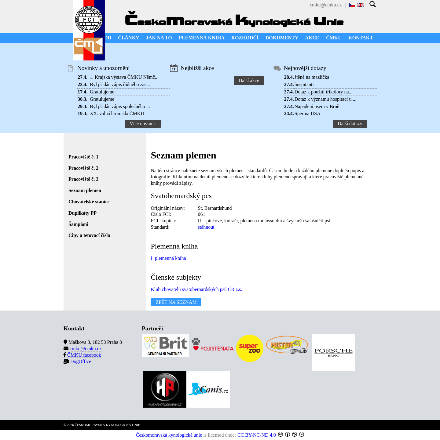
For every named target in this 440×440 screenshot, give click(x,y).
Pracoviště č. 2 (83, 168)
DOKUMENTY (282, 37)
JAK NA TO (159, 37)
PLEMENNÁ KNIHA (202, 37)
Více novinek (143, 123)
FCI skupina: (163, 220)
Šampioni (78, 224)
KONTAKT (360, 37)
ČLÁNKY (128, 37)
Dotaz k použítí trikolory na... (324, 91)
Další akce (249, 80)
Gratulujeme (102, 91)
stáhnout (206, 227)
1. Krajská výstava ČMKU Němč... (124, 77)
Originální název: (168, 208)
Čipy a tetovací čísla (89, 235)
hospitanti (304, 84)
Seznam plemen (84, 190)
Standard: (160, 227)
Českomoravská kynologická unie (169, 435)
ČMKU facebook (84, 355)
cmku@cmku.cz (326, 4)
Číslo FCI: (161, 214)
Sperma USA (308, 113)
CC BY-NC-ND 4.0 (256, 435)
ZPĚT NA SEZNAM (176, 302)
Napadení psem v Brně (317, 106)
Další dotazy (350, 123)
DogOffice (80, 361)
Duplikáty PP (82, 213)
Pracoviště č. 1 (83, 156)
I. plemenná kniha (168, 258)
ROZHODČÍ (244, 37)
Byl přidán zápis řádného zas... (120, 84)
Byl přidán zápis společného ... (120, 106)
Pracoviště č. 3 (83, 179)
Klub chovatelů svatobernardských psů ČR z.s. (196, 289)
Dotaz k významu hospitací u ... (326, 99)
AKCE (312, 37)
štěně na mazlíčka (312, 77)
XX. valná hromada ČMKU (117, 113)
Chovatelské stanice (89, 201)
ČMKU (334, 37)
